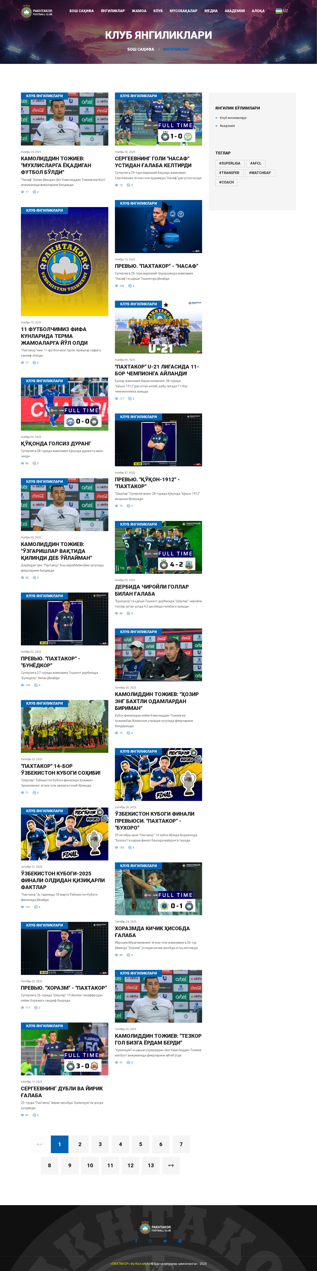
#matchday (260, 173)
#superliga (229, 163)
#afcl (255, 163)
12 (130, 1165)
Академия (227, 126)
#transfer (229, 173)
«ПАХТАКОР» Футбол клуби (130, 1263)
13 (151, 1165)
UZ (281, 10)
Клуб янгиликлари (233, 118)
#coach (226, 182)
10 (90, 1165)
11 (110, 1165)
